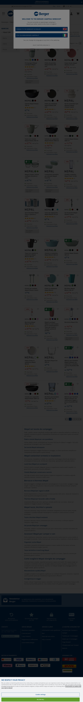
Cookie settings (41, 694)
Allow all (40, 699)
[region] (41, 689)
